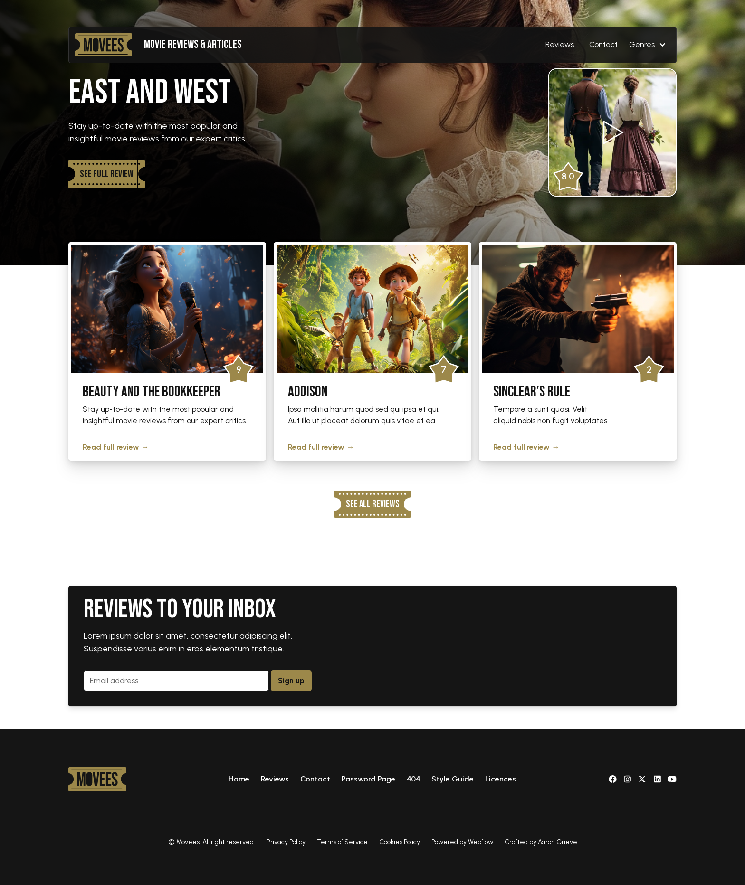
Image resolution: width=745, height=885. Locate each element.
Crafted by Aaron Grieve (541, 842)
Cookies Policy (399, 842)
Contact (603, 44)
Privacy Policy (286, 842)
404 (413, 778)
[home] (103, 44)
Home (239, 778)
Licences (500, 778)
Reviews (559, 44)
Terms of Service (342, 842)
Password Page (368, 778)
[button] (647, 44)
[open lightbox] (612, 132)
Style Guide (452, 778)
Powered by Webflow (462, 842)
